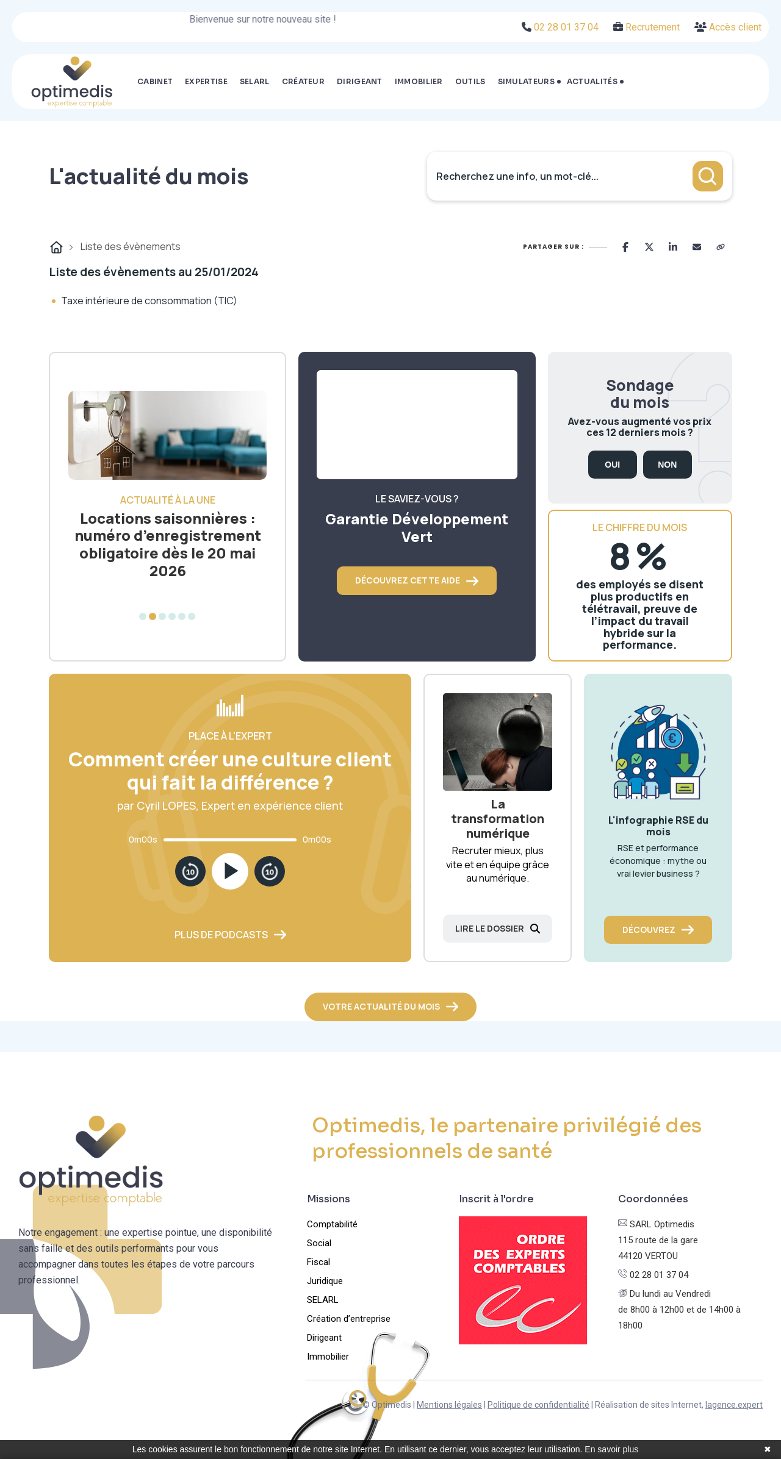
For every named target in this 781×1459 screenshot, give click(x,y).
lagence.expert (734, 1405)
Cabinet (155, 81)
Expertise (206, 81)
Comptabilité (332, 1224)
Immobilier (419, 81)
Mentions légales (449, 1405)
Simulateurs (526, 81)
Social (319, 1243)
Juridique (325, 1280)
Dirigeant (360, 81)
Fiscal (318, 1262)
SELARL (255, 81)
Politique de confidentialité (538, 1405)
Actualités (592, 81)
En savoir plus (611, 1449)
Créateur (303, 81)
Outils (470, 81)
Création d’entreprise (348, 1318)
